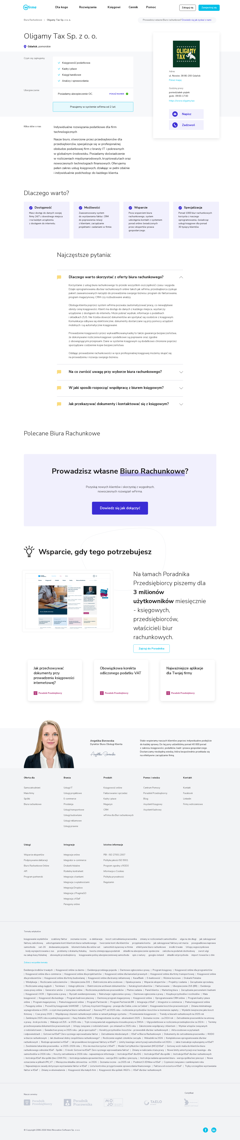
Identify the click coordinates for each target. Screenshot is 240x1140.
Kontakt (186, 787)
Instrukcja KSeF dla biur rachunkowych (192, 1054)
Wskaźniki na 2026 (153, 1038)
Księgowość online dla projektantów (83, 974)
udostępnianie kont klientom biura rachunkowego (71, 943)
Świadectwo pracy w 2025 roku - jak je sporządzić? (70, 1030)
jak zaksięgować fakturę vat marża (171, 943)
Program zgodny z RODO (116, 865)
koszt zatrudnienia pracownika (121, 939)
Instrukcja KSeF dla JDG (129, 1054)
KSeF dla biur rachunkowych (147, 1070)
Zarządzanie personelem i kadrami (198, 990)
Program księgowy (162, 970)
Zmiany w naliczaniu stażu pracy (148, 1050)
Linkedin (187, 798)
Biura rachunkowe (32, 804)
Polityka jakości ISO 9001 (116, 860)
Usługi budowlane (73, 815)
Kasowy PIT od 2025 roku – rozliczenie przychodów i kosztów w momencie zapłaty (136, 1010)
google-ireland (156, 955)
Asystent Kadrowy (152, 809)
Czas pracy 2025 (43, 1014)
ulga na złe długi (188, 939)
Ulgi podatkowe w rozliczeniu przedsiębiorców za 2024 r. (176, 1022)
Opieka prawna (133, 982)
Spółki (27, 798)
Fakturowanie (163, 986)
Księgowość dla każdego (51, 998)
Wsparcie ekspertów (34, 854)
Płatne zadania (134, 990)
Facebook (188, 793)
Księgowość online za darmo (70, 970)
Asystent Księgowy (152, 804)
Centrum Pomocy (151, 787)
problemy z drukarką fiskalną (71, 951)
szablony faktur (59, 939)
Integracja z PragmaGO (75, 893)
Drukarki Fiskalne (192, 978)
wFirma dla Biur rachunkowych (119, 815)
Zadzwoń (188, 125)
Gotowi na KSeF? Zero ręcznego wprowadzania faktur (70, 1034)
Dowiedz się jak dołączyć (120, 508)
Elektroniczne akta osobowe (107, 982)
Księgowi (114, 7)
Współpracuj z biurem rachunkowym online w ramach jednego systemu (90, 1014)
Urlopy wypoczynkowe (197, 947)
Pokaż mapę (175, 80)
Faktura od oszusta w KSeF (168, 1066)
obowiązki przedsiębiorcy (63, 955)
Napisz (186, 114)
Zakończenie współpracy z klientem (157, 1026)
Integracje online (72, 854)
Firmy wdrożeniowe (193, 804)
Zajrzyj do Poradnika (151, 648)
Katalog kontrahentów (140, 986)
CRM (106, 809)
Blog (145, 798)
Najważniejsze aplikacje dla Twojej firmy (184, 670)
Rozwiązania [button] (88, 7)
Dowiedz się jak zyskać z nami (196, 20)
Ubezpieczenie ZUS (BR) (185, 986)
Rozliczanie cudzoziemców (53, 982)
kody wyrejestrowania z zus (40, 951)
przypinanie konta (141, 943)
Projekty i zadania (178, 982)
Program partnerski (33, 876)
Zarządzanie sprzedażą (201, 982)
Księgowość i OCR (35, 994)
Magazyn (108, 804)
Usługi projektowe (73, 793)
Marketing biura (170, 990)
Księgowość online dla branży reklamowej (109, 978)
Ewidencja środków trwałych (38, 970)
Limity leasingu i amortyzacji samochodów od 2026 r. (145, 1042)
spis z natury (138, 955)
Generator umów (54, 990)
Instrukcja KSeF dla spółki (157, 1054)
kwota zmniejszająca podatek (105, 951)
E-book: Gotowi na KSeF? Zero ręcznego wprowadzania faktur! (97, 1050)
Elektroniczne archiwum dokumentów (107, 986)
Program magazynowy (44, 1002)
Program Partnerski (97, 1002)
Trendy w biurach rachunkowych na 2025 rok (182, 1014)
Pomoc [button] (151, 7)
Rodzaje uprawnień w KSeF (54, 1042)
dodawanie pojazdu (58, 947)
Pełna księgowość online (71, 1002)
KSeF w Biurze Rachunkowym (146, 1034)
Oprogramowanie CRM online (170, 998)
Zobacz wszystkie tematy (36, 962)
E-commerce (70, 798)
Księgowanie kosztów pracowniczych (169, 1006)
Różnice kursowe (172, 978)
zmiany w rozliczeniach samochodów (158, 939)
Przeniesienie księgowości (143, 1014)
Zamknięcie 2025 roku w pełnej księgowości (48, 1018)
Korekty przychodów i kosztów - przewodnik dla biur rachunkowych (134, 1030)
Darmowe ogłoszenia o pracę (135, 970)
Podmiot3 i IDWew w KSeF (147, 1062)
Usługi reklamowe (73, 820)
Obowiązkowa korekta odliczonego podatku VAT (120, 670)
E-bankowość (153, 978)
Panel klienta (152, 990)
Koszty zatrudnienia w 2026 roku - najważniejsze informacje (84, 1054)
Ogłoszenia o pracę (56, 994)
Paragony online (72, 904)
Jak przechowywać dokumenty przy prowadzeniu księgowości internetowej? (54, 675)
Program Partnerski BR (122, 1002)
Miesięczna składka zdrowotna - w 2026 (76, 1062)
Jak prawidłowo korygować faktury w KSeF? (94, 1042)
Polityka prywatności (114, 876)
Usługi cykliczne (76, 986)
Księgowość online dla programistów (193, 970)
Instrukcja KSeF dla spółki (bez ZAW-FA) (46, 1058)
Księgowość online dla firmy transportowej (172, 974)
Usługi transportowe (74, 809)
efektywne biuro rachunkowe (151, 947)
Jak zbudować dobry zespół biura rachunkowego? (75, 1038)
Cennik (133, 7)
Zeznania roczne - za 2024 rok (158, 1018)
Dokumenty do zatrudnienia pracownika (184, 1034)
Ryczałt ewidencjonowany (82, 994)
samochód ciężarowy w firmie (118, 947)
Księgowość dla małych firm (82, 1070)
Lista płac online (74, 990)
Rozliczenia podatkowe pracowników (105, 990)
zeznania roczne (78, 939)
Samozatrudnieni (32, 787)
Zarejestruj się (209, 7)
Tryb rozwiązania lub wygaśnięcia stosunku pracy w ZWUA (114, 1022)
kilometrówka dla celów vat (86, 947)
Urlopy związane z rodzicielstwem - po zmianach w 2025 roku (104, 1026)
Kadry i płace (110, 798)
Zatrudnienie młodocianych (114, 1034)
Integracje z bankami (74, 876)
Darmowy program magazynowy (113, 998)
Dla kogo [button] (62, 7)
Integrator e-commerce (75, 860)
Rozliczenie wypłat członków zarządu (122, 1038)
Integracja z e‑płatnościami (77, 882)
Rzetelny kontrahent (73, 871)
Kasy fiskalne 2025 (82, 1018)
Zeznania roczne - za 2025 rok (115, 1062)
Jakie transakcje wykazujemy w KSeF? (195, 1042)
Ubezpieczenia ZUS (80, 982)
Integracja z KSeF (72, 898)
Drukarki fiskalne (72, 865)
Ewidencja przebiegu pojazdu (102, 970)
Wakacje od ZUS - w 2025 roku (65, 1022)
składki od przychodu (177, 955)
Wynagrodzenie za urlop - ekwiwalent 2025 (117, 1018)
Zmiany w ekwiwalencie (53, 1070)
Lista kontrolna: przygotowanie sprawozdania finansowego (120, 1066)
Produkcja (68, 804)
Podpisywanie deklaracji (36, 860)
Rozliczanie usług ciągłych (39, 986)
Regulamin (109, 882)
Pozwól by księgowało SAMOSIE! (62, 1006)
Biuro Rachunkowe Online (36, 865)
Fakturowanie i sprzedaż (115, 793)
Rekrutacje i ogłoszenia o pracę (115, 994)
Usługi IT (68, 787)
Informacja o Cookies (114, 871)
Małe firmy (29, 793)
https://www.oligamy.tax (181, 100)
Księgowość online (113, 787)
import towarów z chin (203, 955)
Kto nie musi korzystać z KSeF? (99, 1046)
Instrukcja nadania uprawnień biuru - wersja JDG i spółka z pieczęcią (103, 1058)
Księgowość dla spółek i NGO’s (114, 1070)
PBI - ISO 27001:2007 (114, 854)
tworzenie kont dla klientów (114, 943)
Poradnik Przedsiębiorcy (155, 793)
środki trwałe (176, 947)
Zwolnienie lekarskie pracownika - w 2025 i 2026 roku (53, 1046)
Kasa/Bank (138, 978)
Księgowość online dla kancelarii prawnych (126, 974)
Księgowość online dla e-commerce (43, 974)
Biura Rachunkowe (33, 20)
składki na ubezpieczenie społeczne (141, 951)
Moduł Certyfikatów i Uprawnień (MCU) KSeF (141, 1046)
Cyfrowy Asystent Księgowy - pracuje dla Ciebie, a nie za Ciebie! (115, 1006)
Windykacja (31, 982)
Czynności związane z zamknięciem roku (184, 1062)
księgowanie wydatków (36, 939)
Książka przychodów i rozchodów (183, 994)
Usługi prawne (71, 826)
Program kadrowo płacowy (80, 998)
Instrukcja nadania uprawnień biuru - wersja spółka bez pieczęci (172, 1058)
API (25, 871)
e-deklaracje (96, 939)
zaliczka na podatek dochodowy (178, 951)
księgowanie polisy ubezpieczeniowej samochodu (104, 955)
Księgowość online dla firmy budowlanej (64, 978)
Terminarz (60, 986)
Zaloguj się (187, 7)
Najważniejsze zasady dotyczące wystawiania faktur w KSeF (57, 1066)
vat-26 (42, 947)
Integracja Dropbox (73, 887)
